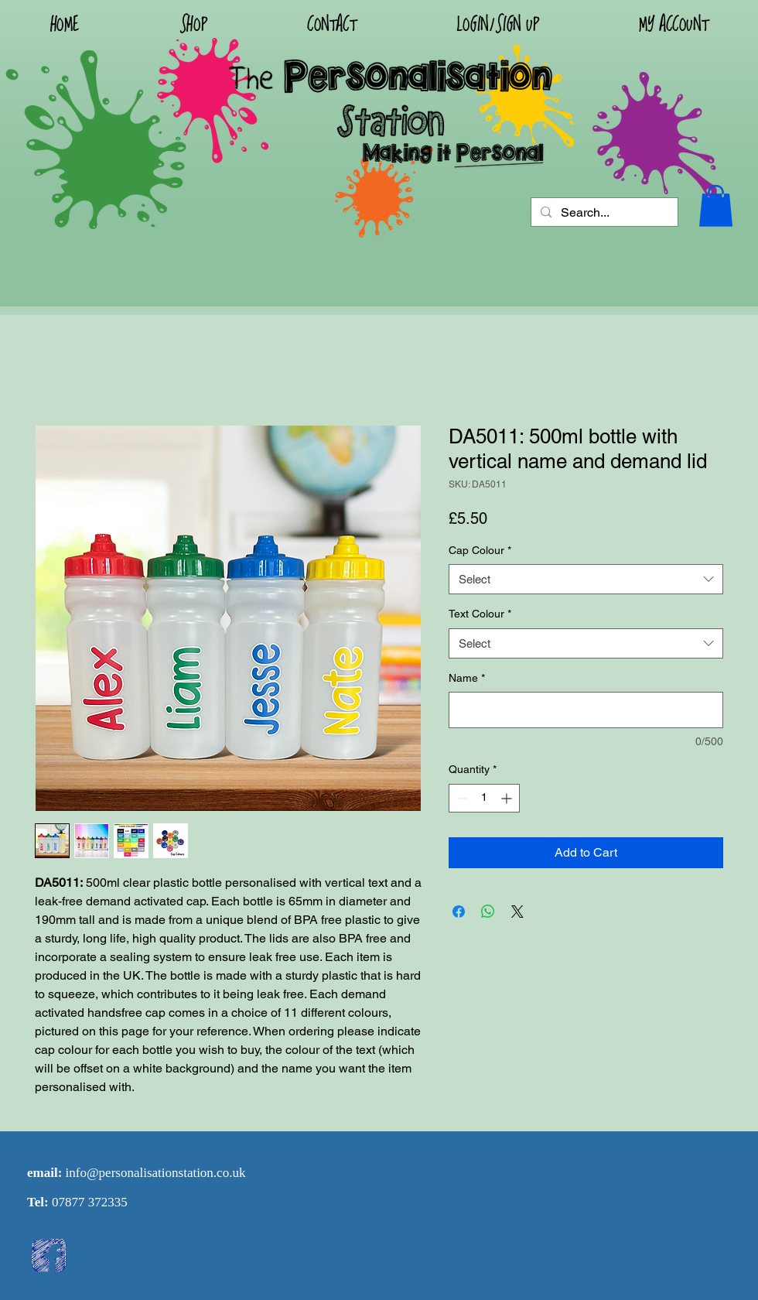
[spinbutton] (484, 798)
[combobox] (586, 579)
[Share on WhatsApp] (488, 911)
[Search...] (603, 213)
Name (467, 678)
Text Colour (480, 613)
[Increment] (507, 798)
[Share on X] (517, 911)
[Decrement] (460, 798)
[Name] (585, 710)
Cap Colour (480, 550)
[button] (497, 24)
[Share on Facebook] (458, 911)
